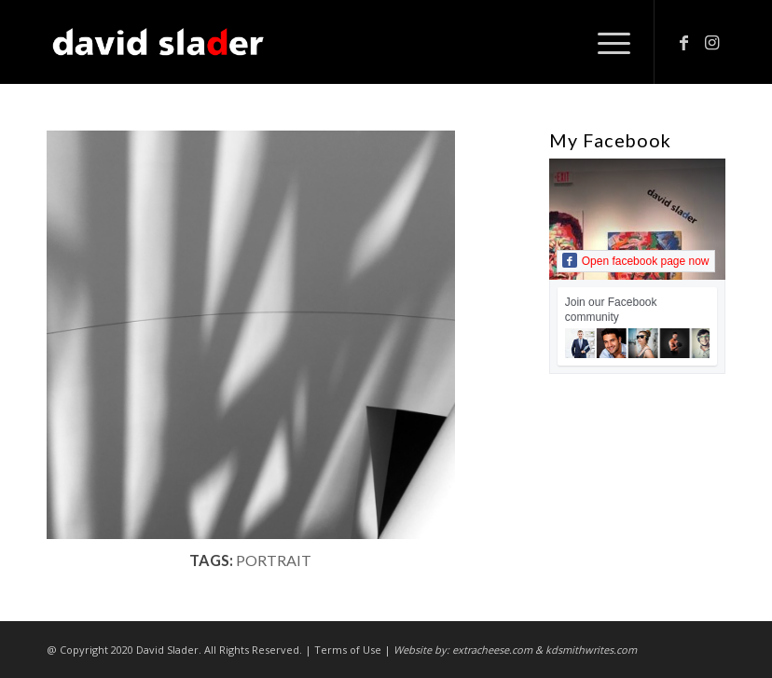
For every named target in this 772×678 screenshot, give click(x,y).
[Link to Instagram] (711, 42)
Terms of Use (347, 650)
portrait (273, 560)
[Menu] (604, 42)
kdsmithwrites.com (591, 650)
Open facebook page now (636, 260)
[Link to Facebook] (683, 42)
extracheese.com (492, 650)
